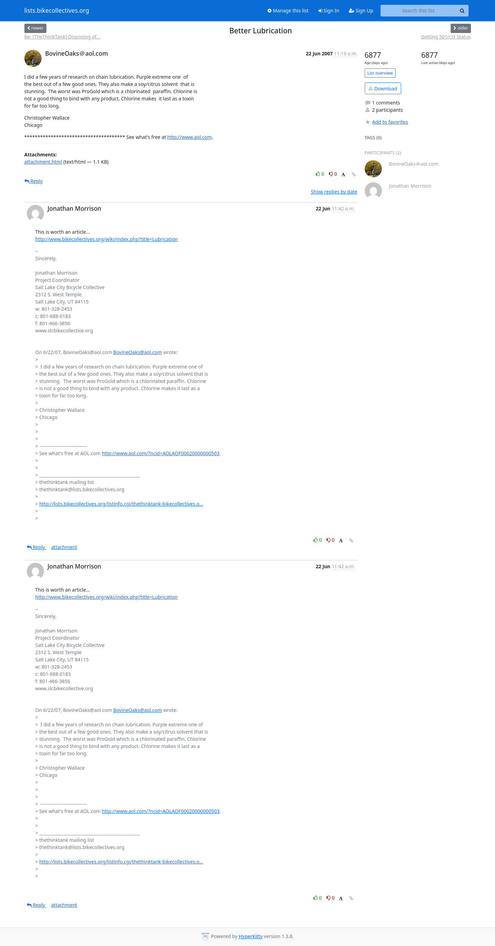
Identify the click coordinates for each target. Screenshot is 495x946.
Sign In (328, 10)
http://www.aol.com (189, 137)
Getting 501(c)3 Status (446, 36)
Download (382, 88)
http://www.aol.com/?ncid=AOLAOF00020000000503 (161, 453)
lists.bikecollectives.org (56, 11)
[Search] (462, 10)
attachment (64, 547)
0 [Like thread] (320, 173)
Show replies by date (334, 191)
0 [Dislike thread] (333, 173)
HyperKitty (250, 936)
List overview (380, 73)
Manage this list (288, 10)
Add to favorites (386, 122)
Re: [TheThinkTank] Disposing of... (62, 36)
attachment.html (43, 161)
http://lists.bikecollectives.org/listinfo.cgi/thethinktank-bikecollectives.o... (121, 503)
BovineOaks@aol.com (137, 352)
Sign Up (361, 10)
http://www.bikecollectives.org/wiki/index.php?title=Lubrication (106, 239)
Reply (33, 181)
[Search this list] (418, 10)
